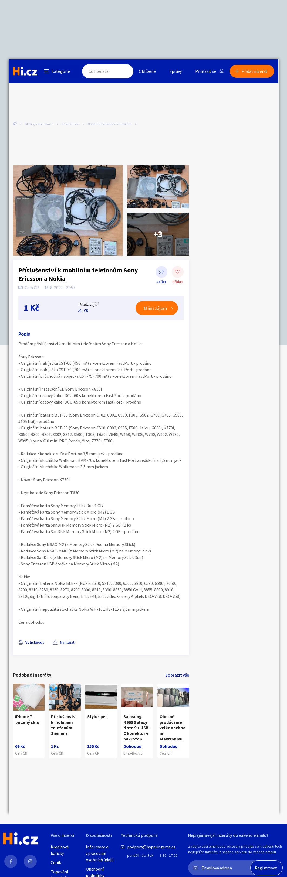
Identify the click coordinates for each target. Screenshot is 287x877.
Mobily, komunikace (39, 124)
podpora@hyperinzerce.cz (151, 846)
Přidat (178, 272)
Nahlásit (67, 642)
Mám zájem (155, 308)
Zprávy (176, 71)
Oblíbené (147, 71)
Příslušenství (70, 124)
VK (86, 310)
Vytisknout (34, 642)
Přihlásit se (206, 71)
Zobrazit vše (177, 675)
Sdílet (161, 272)
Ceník (56, 862)
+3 (158, 234)
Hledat (124, 71)
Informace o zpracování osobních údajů (100, 853)
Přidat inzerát (255, 71)
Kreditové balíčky (60, 850)
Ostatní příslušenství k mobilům (109, 124)
